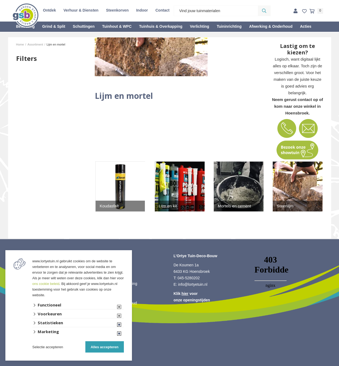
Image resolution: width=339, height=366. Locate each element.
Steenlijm (285, 206)
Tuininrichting (229, 26)
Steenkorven (117, 10)
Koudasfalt (109, 206)
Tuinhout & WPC (116, 26)
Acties (305, 26)
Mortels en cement (234, 206)
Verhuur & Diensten (81, 10)
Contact (162, 10)
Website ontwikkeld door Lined (169, 363)
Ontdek (49, 10)
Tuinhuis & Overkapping (161, 26)
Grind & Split (53, 26)
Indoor (142, 10)
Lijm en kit (168, 206)
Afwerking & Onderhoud (270, 26)
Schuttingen (84, 26)
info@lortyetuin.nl (192, 284)
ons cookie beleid (45, 284)
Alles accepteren (104, 347)
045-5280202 (188, 278)
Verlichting (199, 26)
